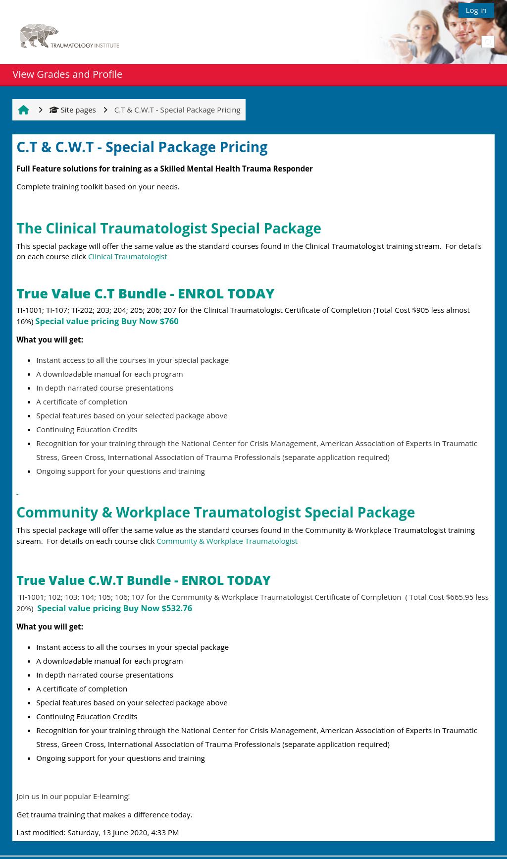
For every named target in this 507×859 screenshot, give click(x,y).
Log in (476, 10)
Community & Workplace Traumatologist (227, 541)
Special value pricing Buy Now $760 (106, 321)
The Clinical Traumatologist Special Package (168, 228)
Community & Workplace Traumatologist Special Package (217, 512)
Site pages (73, 110)
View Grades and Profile (67, 74)
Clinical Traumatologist (127, 256)
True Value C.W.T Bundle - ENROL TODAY (143, 580)
